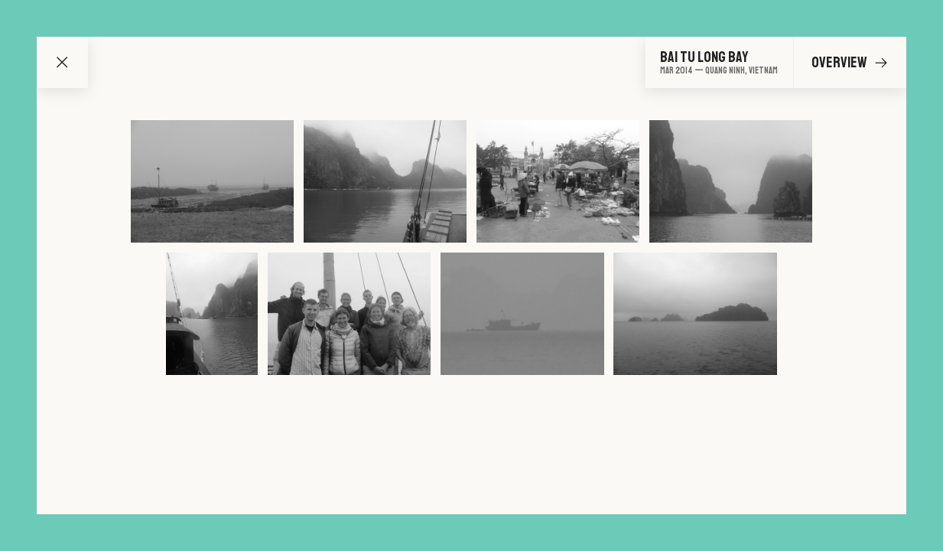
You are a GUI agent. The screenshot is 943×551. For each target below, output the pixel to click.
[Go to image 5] (212, 314)
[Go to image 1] (212, 181)
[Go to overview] (718, 62)
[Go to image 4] (730, 181)
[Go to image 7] (522, 314)
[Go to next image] (881, 62)
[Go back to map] (62, 62)
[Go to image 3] (557, 181)
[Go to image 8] (694, 314)
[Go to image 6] (349, 314)
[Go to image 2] (385, 181)
